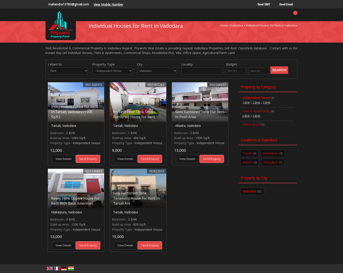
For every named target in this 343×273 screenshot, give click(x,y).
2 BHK (256, 102)
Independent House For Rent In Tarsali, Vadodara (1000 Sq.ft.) (74, 111)
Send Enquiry (88, 159)
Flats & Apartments (256, 111)
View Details (64, 159)
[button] (108, 4)
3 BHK (266, 102)
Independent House (256, 98)
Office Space (251, 124)
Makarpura (270, 153)
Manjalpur (271, 162)
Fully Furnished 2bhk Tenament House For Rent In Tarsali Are (136, 198)
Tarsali (247, 153)
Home (224, 25)
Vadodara (236, 25)
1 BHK (246, 102)
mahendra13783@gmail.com (68, 4)
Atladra (248, 162)
